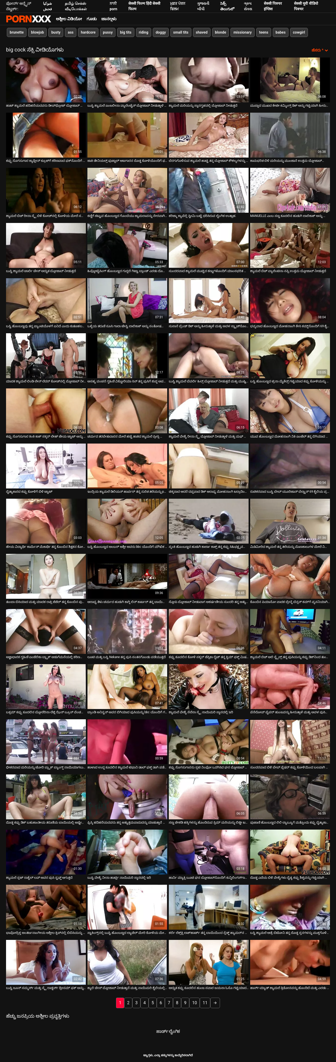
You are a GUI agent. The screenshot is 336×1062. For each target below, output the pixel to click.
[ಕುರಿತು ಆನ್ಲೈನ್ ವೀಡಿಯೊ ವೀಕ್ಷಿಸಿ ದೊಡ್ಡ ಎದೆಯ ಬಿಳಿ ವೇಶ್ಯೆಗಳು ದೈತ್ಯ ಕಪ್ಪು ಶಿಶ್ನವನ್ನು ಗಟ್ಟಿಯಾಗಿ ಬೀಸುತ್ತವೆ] (290, 851)
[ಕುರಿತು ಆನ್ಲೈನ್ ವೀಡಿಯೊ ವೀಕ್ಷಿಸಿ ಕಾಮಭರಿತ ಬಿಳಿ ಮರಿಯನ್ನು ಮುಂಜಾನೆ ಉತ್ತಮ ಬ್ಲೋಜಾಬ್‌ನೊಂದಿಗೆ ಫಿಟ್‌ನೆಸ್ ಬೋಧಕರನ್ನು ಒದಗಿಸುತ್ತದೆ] (290, 134)
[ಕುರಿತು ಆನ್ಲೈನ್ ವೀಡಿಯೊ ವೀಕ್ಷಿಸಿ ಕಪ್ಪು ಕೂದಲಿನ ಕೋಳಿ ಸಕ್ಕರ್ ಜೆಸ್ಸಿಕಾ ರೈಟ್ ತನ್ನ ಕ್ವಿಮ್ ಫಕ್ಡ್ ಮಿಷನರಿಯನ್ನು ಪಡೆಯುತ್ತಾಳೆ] (209, 631)
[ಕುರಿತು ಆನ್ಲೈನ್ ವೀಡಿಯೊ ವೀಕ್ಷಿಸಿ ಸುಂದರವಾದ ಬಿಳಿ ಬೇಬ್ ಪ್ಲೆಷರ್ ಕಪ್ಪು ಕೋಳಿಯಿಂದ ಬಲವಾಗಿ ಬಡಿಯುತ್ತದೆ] (290, 741)
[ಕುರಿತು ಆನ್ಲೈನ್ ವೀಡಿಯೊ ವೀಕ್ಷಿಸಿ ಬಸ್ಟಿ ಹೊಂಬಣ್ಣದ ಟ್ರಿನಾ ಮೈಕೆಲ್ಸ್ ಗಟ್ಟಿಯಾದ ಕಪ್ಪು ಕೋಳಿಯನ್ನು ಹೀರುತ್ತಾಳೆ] (290, 355)
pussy (108, 32)
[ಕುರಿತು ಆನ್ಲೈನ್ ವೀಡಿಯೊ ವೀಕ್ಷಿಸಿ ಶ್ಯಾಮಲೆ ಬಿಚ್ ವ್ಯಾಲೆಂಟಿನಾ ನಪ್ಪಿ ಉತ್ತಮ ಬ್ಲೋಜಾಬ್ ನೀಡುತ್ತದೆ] (290, 245)
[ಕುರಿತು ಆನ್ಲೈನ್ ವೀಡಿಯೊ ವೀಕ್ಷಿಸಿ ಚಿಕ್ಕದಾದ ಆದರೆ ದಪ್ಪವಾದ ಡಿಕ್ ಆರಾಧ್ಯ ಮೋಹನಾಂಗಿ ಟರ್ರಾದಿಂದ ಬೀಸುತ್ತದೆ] (209, 465)
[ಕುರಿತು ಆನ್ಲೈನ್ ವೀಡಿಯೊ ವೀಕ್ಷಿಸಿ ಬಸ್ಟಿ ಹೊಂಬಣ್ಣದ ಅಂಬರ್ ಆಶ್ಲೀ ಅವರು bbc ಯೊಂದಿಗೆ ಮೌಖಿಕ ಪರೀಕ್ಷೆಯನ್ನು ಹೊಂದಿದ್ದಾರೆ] (127, 520)
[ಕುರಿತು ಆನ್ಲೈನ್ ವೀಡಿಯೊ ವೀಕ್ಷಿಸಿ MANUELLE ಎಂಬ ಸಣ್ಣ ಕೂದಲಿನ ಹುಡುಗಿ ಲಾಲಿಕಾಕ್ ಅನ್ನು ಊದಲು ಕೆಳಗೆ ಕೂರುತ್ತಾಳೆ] (290, 190)
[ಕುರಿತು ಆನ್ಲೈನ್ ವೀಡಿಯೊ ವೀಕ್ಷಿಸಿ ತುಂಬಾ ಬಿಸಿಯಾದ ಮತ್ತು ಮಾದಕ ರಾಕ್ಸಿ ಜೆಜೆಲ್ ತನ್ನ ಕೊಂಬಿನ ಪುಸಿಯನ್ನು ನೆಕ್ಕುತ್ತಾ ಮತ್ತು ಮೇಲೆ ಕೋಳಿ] (46, 576)
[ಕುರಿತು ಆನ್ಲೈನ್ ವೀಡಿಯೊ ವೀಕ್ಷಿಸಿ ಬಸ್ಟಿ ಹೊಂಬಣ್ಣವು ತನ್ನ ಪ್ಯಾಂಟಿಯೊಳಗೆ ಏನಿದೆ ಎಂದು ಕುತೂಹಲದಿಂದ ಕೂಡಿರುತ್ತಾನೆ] (46, 300)
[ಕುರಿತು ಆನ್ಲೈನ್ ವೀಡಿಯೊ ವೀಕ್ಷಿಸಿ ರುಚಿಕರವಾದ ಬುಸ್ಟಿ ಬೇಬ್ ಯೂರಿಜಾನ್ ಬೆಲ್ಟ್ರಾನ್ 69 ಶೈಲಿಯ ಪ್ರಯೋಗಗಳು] (290, 465)
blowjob (37, 32)
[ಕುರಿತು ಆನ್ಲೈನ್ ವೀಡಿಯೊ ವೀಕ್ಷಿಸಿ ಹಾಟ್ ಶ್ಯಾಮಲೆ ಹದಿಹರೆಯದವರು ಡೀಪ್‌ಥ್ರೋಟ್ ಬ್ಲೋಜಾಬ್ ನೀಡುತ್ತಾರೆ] (46, 79)
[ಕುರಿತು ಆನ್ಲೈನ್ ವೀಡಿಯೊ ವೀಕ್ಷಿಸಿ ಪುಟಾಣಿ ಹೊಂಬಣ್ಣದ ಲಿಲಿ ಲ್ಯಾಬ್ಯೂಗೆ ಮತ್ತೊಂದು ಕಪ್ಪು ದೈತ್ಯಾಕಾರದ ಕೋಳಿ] (290, 796)
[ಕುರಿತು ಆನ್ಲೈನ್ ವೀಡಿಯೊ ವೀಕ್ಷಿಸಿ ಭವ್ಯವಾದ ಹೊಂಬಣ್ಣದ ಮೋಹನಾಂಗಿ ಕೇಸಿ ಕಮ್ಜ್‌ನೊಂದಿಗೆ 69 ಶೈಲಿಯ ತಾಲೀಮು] (290, 300)
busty (55, 32)
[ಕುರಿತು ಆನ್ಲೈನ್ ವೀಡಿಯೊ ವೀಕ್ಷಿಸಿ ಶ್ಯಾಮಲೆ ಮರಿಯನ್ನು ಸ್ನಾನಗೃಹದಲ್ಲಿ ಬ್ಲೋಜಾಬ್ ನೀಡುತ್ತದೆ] (209, 79)
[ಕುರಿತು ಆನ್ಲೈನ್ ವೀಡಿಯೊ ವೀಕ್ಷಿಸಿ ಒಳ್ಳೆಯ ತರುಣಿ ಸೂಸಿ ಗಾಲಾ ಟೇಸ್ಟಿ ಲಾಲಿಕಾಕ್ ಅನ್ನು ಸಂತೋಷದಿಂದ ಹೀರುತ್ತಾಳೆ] (127, 300)
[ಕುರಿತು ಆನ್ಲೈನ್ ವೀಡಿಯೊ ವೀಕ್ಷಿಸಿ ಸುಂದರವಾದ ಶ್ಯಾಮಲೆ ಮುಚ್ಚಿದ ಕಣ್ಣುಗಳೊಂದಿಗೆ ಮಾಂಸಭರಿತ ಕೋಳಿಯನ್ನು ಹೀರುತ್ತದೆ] (209, 245)
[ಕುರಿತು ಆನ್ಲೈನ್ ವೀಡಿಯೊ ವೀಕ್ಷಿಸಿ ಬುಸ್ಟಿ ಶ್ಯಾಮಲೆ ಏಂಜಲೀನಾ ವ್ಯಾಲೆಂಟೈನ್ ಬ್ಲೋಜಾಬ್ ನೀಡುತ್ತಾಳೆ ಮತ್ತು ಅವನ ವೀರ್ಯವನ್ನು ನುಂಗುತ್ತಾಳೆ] (127, 79)
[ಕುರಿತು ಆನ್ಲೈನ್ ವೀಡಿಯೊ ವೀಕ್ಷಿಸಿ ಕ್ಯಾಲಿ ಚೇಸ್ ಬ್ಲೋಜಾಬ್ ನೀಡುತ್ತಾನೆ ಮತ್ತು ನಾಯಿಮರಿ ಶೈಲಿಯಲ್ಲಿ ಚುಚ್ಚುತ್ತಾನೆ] (127, 962)
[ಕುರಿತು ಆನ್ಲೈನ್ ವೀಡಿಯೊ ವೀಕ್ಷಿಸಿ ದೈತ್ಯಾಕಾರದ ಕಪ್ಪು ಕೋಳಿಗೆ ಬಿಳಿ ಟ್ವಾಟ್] (46, 465)
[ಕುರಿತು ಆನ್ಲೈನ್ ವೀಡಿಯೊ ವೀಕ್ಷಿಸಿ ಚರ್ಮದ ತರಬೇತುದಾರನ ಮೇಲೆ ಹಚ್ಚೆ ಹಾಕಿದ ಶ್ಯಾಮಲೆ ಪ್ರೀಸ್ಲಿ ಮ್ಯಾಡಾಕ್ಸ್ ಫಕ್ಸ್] (127, 410)
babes (281, 32)
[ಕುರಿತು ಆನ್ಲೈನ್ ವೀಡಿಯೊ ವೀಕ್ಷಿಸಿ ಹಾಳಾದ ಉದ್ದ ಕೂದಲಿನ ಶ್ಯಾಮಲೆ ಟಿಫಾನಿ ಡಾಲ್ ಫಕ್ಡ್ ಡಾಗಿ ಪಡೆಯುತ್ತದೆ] (127, 741)
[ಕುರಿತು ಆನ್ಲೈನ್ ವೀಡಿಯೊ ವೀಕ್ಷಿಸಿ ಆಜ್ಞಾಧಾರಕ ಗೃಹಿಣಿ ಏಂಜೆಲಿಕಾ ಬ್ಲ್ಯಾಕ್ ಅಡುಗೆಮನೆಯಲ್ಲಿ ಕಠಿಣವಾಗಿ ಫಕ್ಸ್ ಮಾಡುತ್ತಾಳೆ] (46, 631)
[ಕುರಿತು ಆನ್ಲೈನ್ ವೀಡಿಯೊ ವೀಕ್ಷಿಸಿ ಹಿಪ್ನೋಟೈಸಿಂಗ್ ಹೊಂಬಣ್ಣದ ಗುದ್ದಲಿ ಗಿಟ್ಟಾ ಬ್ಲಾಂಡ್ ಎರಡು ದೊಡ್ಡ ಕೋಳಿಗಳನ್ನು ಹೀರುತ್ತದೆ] (127, 245)
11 (205, 1002)
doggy (161, 32)
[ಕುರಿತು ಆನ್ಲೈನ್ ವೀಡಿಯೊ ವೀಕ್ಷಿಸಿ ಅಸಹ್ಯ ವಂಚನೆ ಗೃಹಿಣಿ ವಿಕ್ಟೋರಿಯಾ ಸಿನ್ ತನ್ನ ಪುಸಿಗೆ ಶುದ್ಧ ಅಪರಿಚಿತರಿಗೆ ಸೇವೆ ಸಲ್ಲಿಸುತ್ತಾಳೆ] (127, 355)
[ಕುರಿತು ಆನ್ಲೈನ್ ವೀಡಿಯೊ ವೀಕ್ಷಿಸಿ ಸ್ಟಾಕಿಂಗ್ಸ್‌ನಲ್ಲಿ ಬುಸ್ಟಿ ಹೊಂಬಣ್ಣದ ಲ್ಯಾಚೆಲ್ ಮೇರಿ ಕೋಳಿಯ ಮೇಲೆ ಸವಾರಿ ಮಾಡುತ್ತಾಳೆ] (127, 906)
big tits (125, 32)
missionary (242, 32)
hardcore (88, 32)
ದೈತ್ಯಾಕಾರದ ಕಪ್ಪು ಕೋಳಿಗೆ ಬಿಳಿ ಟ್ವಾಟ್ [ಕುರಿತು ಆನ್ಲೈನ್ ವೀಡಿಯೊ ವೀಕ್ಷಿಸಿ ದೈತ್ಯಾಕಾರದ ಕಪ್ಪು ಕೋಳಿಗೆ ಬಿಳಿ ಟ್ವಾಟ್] (29, 491)
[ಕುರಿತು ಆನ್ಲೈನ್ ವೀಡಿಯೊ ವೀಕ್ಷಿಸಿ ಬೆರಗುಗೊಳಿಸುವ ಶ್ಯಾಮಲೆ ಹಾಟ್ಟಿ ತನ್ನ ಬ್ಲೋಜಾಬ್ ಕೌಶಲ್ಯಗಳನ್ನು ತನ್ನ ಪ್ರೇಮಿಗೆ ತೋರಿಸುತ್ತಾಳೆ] (209, 134)
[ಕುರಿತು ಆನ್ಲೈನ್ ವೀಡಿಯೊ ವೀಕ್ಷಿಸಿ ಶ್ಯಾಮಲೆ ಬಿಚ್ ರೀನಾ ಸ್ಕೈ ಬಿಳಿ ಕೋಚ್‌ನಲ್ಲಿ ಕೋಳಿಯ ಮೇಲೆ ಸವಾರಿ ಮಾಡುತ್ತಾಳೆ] (46, 190)
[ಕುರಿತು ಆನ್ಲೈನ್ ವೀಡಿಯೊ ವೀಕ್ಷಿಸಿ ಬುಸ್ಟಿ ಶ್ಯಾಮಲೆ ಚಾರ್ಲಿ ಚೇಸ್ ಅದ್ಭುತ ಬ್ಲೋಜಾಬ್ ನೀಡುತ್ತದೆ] (46, 245)
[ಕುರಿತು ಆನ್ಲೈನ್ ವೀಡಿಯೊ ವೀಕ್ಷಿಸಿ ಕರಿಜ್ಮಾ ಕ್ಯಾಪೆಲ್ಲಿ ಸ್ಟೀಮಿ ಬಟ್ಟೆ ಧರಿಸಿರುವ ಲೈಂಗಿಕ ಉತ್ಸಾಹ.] (209, 190)
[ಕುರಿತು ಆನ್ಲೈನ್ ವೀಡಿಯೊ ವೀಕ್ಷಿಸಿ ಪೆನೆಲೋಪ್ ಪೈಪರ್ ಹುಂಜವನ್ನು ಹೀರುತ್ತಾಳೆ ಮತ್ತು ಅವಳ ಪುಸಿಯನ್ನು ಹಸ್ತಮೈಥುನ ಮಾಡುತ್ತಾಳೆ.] (290, 686)
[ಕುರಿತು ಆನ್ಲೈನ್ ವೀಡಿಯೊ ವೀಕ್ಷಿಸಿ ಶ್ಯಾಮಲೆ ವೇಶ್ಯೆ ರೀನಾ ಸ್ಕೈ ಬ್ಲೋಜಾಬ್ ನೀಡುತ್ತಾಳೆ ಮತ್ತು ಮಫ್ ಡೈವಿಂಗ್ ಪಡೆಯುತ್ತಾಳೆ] (209, 410)
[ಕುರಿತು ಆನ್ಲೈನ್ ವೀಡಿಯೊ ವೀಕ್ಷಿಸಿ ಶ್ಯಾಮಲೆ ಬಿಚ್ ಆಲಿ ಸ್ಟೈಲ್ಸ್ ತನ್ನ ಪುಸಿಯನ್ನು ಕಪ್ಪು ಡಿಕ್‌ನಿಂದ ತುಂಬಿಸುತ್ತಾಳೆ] (290, 631)
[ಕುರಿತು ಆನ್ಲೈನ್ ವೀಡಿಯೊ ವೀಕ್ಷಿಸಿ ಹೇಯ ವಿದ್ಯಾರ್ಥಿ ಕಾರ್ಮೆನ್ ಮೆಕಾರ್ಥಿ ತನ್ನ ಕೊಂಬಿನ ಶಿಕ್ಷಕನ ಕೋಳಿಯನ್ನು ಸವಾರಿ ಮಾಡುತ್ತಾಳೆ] (46, 520)
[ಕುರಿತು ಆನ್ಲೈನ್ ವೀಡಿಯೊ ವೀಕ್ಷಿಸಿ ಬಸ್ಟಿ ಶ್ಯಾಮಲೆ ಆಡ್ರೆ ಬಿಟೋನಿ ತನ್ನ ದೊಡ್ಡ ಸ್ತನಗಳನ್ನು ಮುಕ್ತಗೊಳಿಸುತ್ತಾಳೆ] (290, 906)
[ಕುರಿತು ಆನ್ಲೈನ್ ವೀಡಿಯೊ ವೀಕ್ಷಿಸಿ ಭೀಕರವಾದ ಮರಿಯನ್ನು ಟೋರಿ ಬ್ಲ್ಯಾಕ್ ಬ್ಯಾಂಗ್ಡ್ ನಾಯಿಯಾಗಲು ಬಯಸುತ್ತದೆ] (46, 741)
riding (143, 32)
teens (263, 32)
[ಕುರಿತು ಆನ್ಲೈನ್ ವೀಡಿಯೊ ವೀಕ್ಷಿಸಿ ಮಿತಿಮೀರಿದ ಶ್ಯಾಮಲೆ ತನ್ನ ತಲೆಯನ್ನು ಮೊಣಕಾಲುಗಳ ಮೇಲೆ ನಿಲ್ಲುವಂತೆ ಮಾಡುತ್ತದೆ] (290, 520)
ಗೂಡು (92, 19)
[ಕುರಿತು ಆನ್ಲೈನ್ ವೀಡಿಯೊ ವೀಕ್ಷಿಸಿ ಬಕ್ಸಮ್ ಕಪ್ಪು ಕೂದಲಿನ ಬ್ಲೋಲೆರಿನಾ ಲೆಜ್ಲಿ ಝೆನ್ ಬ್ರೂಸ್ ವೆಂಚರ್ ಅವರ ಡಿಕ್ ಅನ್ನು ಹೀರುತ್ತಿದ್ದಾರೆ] (46, 686)
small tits (180, 32)
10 (194, 1002)
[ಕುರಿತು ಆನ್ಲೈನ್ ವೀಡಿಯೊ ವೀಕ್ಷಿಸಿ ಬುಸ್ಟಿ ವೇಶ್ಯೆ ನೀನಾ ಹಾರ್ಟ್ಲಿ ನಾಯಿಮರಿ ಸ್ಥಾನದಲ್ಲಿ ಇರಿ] (127, 851)
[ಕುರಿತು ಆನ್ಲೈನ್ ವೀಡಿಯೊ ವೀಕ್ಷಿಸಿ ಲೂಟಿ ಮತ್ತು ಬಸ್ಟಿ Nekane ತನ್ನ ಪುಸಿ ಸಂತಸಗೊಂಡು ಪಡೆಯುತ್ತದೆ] (127, 631)
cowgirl (299, 32)
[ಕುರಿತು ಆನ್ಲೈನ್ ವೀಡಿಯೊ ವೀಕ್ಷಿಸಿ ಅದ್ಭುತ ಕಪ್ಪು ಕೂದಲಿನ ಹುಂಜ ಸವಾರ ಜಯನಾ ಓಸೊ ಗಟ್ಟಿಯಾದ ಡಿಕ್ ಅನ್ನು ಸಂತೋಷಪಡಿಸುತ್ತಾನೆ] (209, 962)
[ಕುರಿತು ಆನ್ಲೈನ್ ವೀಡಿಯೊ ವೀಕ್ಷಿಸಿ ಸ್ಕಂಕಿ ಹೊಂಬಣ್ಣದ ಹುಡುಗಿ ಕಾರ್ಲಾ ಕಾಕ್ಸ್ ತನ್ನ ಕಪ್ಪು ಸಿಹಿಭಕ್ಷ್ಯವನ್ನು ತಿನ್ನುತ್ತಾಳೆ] (209, 520)
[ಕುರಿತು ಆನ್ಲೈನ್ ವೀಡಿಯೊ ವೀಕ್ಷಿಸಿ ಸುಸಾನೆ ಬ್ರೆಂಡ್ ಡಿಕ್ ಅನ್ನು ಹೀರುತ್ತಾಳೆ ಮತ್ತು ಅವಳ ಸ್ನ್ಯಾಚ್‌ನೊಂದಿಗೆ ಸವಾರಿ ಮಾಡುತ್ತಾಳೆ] (209, 300)
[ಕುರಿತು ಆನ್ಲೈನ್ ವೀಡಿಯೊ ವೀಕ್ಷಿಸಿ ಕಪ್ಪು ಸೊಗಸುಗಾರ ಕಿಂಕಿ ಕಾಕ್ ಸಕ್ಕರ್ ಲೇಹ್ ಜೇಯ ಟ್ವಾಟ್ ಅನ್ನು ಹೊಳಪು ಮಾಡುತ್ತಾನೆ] (46, 410)
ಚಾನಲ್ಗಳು (109, 19)
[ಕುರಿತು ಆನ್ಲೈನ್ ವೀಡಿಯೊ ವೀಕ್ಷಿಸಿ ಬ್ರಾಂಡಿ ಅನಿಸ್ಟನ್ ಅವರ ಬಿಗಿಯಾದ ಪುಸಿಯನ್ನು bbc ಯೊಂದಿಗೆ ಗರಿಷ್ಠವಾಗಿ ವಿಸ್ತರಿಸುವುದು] (127, 686)
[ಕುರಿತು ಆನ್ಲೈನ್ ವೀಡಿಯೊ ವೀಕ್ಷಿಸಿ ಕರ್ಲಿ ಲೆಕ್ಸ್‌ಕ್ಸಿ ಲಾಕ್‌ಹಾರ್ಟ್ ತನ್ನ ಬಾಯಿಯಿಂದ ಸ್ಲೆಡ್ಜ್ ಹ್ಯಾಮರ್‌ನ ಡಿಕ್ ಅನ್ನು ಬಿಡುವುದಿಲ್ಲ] (209, 906)
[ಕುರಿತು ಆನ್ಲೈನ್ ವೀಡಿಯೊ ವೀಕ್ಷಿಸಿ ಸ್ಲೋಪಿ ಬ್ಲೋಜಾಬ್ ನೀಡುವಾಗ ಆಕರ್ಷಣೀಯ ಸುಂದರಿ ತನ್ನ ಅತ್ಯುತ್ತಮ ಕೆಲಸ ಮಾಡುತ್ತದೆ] (209, 576)
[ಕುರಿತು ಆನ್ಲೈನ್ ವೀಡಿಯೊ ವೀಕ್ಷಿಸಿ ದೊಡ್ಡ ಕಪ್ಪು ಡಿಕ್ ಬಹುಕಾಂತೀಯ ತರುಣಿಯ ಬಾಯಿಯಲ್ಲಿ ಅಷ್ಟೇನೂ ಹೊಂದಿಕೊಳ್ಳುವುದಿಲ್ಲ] (46, 796)
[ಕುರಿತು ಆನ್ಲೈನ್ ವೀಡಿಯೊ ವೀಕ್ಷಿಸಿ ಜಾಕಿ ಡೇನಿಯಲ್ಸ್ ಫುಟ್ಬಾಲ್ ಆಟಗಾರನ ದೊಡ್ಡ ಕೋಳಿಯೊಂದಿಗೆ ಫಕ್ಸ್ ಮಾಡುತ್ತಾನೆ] (127, 134)
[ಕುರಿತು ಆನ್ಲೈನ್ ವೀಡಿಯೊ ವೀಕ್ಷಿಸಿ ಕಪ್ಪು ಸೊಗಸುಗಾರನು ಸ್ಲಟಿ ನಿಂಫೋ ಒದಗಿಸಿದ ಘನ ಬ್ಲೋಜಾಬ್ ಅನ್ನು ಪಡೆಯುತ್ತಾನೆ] (209, 741)
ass (71, 32)
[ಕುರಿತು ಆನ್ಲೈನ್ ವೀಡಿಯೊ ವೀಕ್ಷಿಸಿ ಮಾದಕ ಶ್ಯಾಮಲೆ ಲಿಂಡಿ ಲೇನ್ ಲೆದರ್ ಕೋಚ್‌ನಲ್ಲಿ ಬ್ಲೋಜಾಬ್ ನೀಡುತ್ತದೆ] (46, 355)
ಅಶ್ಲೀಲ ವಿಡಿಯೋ (69, 19)
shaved (202, 32)
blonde (220, 32)
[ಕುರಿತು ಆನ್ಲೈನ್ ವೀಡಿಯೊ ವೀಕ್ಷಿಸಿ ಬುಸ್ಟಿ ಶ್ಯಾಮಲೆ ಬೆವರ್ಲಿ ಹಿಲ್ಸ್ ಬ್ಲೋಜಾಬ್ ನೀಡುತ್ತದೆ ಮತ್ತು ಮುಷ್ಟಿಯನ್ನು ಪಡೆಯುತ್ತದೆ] (209, 355)
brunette (17, 32)
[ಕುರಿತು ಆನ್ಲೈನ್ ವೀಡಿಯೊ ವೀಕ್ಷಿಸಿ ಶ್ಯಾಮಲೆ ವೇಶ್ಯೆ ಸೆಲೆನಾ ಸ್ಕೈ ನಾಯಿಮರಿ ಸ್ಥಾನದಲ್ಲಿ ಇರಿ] (209, 686)
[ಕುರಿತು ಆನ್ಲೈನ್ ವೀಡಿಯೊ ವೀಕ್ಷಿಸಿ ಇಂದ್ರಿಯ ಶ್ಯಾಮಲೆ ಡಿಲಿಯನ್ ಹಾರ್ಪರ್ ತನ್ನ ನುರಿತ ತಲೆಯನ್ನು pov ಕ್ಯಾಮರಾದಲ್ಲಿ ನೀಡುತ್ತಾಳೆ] (127, 465)
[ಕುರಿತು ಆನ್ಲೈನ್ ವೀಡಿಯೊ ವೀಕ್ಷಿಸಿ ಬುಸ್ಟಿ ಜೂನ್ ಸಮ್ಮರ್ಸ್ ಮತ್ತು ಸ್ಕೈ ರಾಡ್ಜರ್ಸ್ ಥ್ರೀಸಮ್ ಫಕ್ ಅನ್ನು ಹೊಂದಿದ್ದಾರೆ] (46, 962)
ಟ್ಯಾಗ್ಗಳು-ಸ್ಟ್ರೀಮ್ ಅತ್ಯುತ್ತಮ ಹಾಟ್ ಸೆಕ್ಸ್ (28, 19)
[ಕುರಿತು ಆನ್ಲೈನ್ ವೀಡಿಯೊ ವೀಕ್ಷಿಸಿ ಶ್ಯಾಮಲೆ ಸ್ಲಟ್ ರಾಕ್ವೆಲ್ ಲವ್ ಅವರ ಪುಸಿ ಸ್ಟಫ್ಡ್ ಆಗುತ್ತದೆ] (46, 851)
